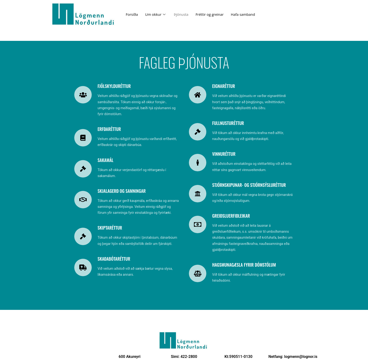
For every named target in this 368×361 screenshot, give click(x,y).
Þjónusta (181, 14)
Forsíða (132, 14)
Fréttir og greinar (210, 14)
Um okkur (156, 14)
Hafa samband (243, 14)
